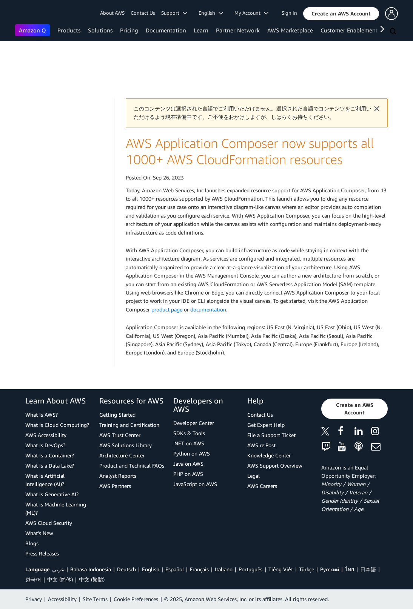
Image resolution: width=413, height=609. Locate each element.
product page (166, 309)
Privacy (33, 599)
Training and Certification (129, 425)
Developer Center (193, 423)
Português (250, 569)
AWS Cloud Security (48, 523)
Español (174, 569)
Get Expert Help (266, 425)
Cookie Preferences (136, 599)
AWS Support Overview (274, 465)
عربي (58, 569)
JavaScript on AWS (195, 484)
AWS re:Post (261, 445)
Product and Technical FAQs (131, 465)
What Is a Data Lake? (49, 465)
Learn (201, 30)
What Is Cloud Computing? (57, 425)
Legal (253, 475)
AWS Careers (262, 486)
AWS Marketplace (290, 30)
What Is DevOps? (45, 445)
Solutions (100, 30)
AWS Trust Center (119, 435)
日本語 (368, 569)
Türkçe (306, 569)
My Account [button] (251, 13)
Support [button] (174, 13)
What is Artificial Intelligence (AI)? (45, 479)
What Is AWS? (41, 414)
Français (199, 569)
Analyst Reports (117, 475)
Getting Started (117, 414)
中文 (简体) (60, 579)
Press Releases (42, 553)
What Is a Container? (49, 455)
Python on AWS (191, 453)
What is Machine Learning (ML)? (55, 508)
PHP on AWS (188, 474)
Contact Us (143, 13)
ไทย (349, 569)
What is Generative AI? (52, 494)
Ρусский (329, 569)
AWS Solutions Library (125, 445)
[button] (341, 13)
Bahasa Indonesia (90, 569)
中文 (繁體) (92, 579)
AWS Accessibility (45, 435)
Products (68, 30)
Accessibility (62, 599)
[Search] (394, 31)
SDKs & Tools (189, 433)
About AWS (112, 13)
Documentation (166, 30)
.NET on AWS (188, 443)
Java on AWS (188, 463)
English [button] (211, 13)
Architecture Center (122, 455)
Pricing (129, 30)
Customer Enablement (349, 30)
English (150, 569)
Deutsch (126, 569)
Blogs (32, 543)
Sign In (289, 13)
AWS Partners (115, 486)
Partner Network (238, 30)
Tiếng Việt (280, 569)
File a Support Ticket (271, 435)
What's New (39, 533)
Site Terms (95, 599)
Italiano (224, 569)
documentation (208, 309)
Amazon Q (32, 30)
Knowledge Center (269, 455)
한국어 (33, 579)
